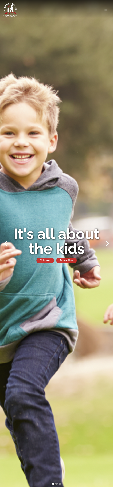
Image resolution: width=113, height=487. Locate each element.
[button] (64, 10)
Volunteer (44, 260)
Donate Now (67, 260)
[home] (10, 10)
